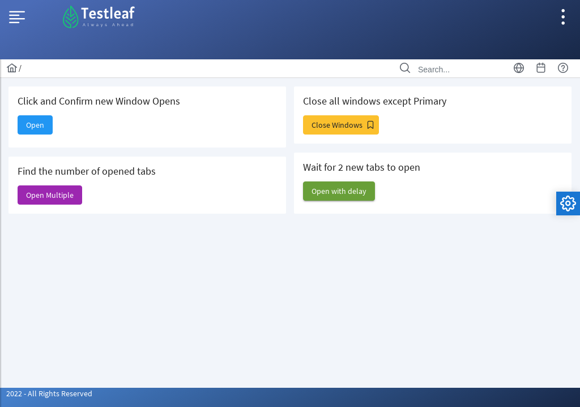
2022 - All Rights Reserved (49, 393)
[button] (35, 125)
